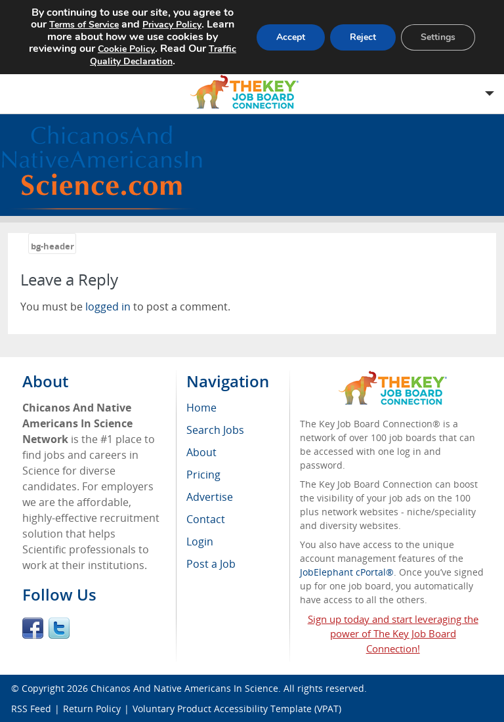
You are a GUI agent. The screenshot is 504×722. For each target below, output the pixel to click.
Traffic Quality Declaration (163, 55)
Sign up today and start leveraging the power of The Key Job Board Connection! (393, 634)
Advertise (209, 497)
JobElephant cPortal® (347, 572)
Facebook (32, 628)
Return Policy (92, 708)
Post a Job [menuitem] (211, 564)
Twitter (59, 628)
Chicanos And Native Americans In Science (184, 688)
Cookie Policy (126, 49)
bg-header (52, 246)
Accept (290, 37)
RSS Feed (31, 708)
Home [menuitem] (201, 407)
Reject (363, 37)
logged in (108, 306)
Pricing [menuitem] (203, 474)
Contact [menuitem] (205, 519)
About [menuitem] (201, 452)
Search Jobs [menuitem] (215, 430)
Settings (438, 37)
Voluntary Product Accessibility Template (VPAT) (237, 708)
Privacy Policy (171, 24)
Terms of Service (84, 24)
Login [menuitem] (199, 541)
